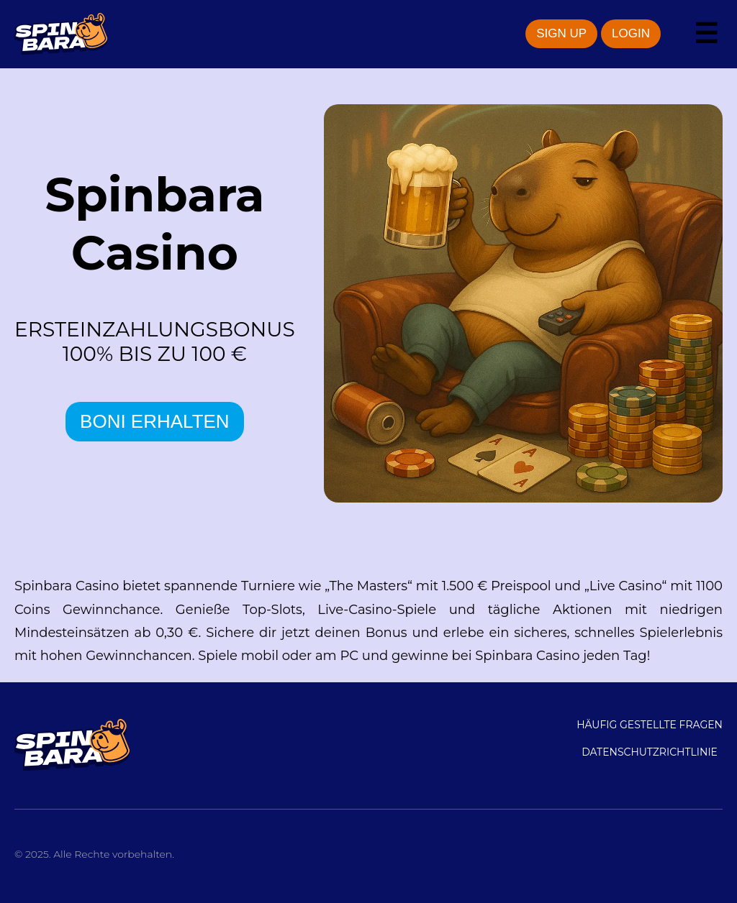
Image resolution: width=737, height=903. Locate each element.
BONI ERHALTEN (155, 421)
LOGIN (631, 33)
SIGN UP (561, 33)
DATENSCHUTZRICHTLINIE (650, 752)
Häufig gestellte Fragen (650, 724)
